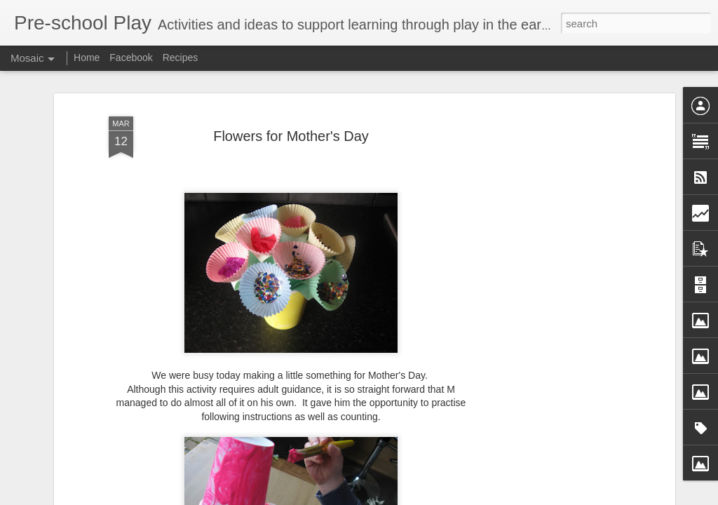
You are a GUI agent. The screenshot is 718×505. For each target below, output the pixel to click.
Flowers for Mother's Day (291, 136)
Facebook (130, 57)
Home (87, 57)
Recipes (180, 57)
